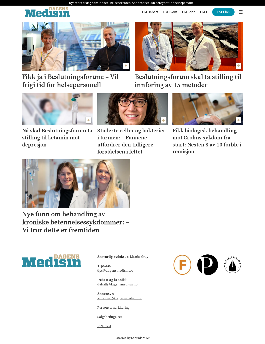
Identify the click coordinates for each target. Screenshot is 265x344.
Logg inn (223, 12)
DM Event (170, 12)
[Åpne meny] (241, 12)
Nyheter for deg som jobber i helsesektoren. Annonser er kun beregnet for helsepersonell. (132, 3)
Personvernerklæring (113, 308)
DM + (203, 12)
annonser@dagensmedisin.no (119, 298)
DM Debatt (150, 12)
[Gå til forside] (47, 12)
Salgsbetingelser (109, 317)
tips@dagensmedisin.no (115, 270)
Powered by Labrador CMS (132, 338)
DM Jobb (188, 12)
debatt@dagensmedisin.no (117, 284)
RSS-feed (104, 326)
